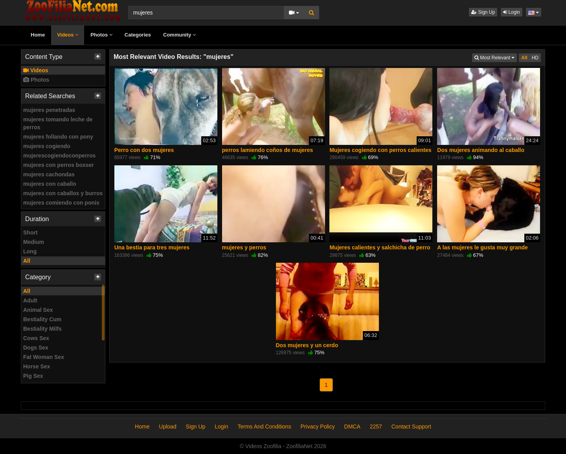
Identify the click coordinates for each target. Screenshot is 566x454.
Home (38, 35)
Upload (167, 426)
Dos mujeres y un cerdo (307, 345)
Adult (30, 300)
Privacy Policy (318, 426)
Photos (101, 35)
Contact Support (411, 426)
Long (30, 251)
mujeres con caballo (49, 184)
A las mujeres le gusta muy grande (482, 247)
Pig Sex (33, 376)
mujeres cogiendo (46, 146)
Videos (67, 35)
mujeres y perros (244, 247)
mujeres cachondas (49, 174)
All (26, 261)
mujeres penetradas (49, 110)
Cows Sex (36, 338)
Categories (138, 35)
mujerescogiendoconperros (59, 155)
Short (30, 232)
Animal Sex (38, 310)
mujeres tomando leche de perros (58, 123)
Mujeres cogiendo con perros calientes (380, 150)
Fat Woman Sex (43, 357)
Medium (33, 242)
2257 (376, 426)
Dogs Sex (35, 347)
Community (179, 35)
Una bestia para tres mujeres (151, 247)
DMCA (352, 426)
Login (511, 12)
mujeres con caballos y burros (63, 193)
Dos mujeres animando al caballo (480, 150)
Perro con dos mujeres (144, 150)
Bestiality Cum (42, 319)
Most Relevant (495, 57)
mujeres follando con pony (58, 137)
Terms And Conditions (264, 426)
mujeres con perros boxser (58, 165)
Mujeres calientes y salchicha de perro (379, 247)
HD (535, 57)
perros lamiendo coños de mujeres (267, 150)
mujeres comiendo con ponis (61, 203)
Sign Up (483, 12)
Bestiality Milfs (42, 329)
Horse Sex (36, 366)
